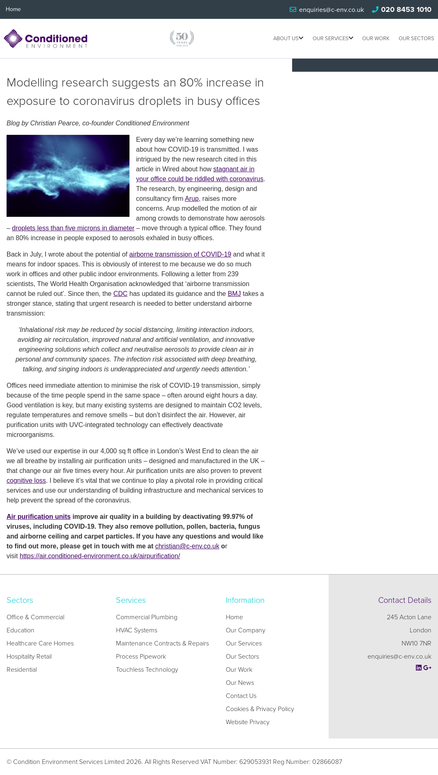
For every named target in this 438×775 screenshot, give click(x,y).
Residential (22, 670)
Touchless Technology (147, 670)
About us (288, 38)
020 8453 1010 (406, 9)
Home (13, 9)
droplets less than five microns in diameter (73, 228)
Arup (192, 198)
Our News (240, 683)
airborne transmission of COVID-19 (180, 254)
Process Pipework (141, 656)
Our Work (376, 38)
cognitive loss (26, 480)
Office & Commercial (35, 617)
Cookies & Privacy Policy (260, 709)
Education (20, 630)
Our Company (246, 630)
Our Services (333, 38)
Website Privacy (248, 722)
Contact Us (241, 696)
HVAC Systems (136, 630)
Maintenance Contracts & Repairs (162, 643)
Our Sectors (416, 38)
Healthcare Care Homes (40, 643)
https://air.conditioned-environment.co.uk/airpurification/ (100, 555)
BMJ (234, 293)
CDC (120, 293)
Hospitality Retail (29, 656)
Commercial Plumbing (146, 617)
